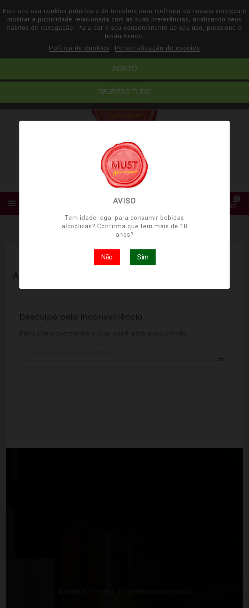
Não (107, 257)
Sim (142, 257)
